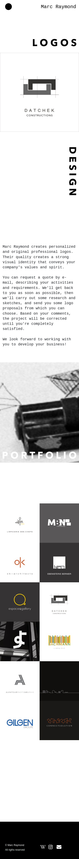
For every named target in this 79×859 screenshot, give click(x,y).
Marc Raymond (58, 7)
